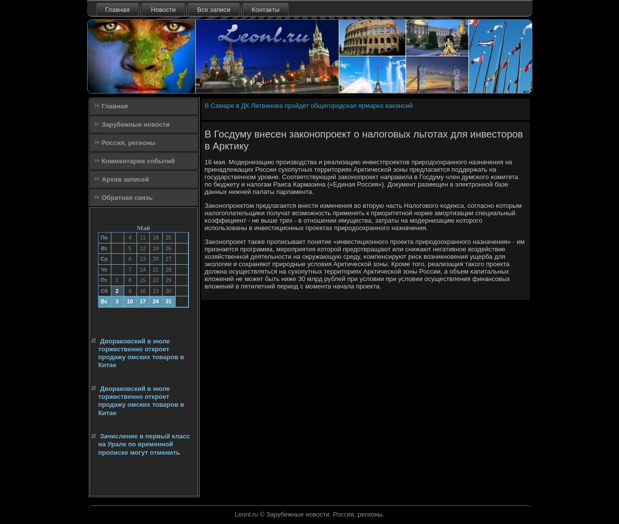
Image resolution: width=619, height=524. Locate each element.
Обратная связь (127, 197)
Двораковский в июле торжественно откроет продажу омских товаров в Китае (141, 353)
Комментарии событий (138, 161)
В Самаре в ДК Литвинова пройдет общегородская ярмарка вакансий (309, 105)
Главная (117, 9)
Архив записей (125, 179)
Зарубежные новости (136, 124)
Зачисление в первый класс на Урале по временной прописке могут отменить (144, 444)
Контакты (266, 9)
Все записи (213, 9)
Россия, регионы (129, 142)
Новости (163, 9)
